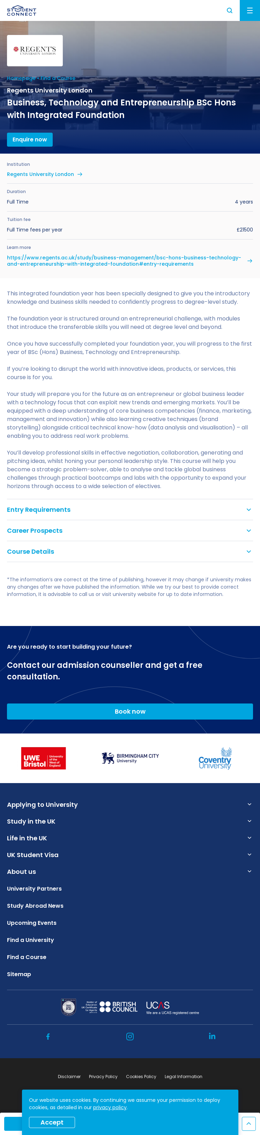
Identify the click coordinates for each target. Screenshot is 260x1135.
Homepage (21, 78)
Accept (52, 1122)
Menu (250, 10)
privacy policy (110, 1107)
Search (230, 10)
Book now (130, 711)
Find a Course (57, 78)
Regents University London (40, 174)
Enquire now (30, 139)
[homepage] (21, 10)
